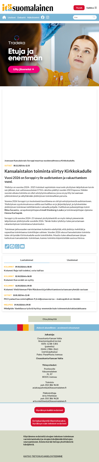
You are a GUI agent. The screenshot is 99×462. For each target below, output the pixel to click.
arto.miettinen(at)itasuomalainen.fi (49, 401)
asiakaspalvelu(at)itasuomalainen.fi (49, 387)
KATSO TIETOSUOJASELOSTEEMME (43, 456)
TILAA (79, 7)
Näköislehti (33, 17)
